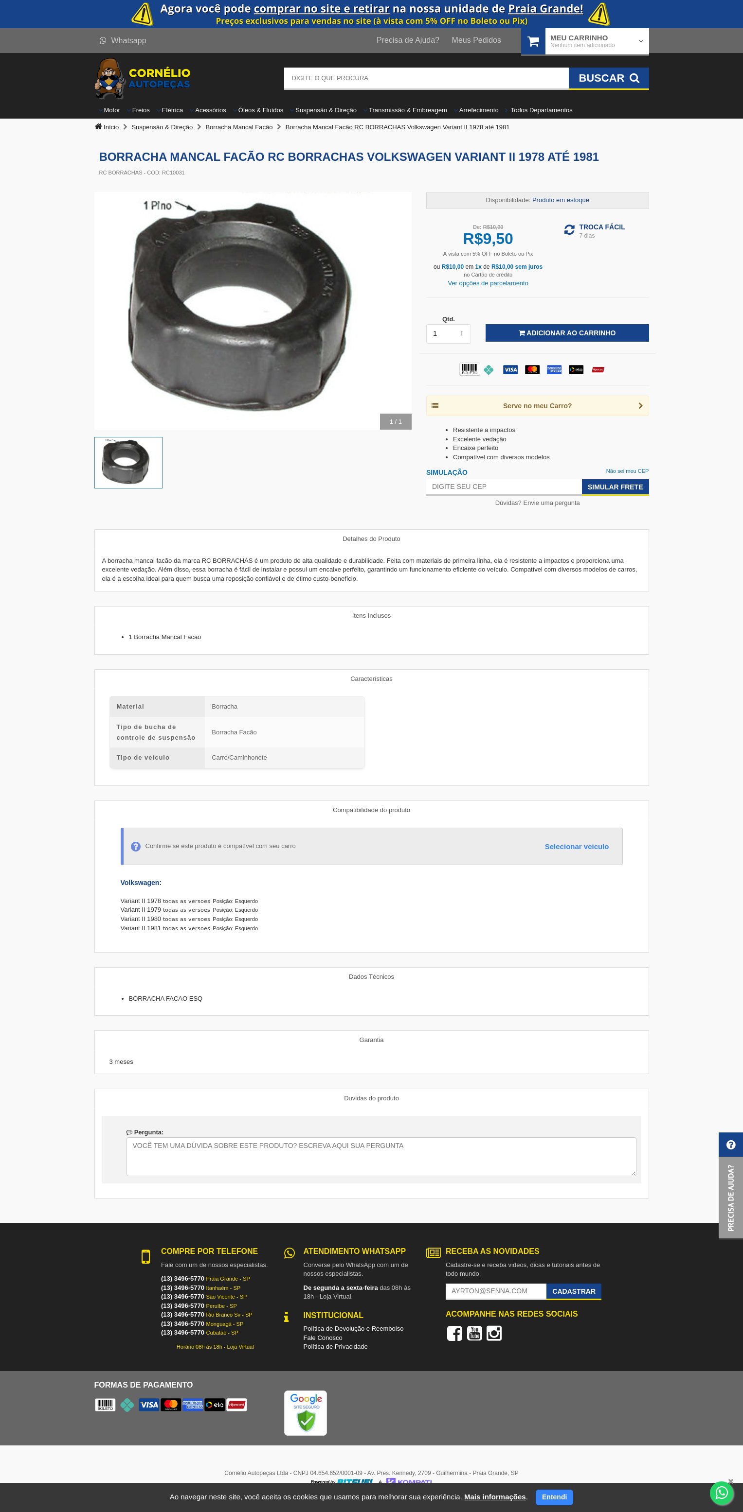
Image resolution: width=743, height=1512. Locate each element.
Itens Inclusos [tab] (371, 615)
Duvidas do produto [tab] (371, 1098)
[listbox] (448, 334)
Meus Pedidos (476, 40)
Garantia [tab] (372, 1039)
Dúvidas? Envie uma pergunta (537, 502)
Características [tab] (371, 678)
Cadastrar (574, 1291)
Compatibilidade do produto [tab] (371, 810)
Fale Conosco (323, 1337)
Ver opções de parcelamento (488, 283)
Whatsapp (123, 40)
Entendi (554, 1497)
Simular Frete (615, 487)
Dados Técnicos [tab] (371, 976)
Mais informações (495, 1497)
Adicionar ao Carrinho (567, 333)
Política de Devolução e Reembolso (354, 1328)
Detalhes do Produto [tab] (371, 538)
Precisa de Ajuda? (408, 40)
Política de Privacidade (336, 1346)
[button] (731, 1186)
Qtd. (448, 319)
